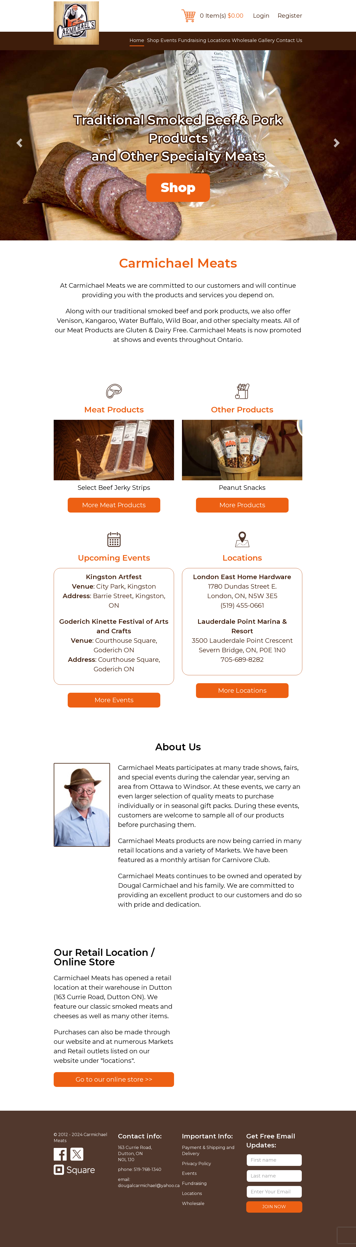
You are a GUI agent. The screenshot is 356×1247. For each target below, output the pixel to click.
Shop (153, 40)
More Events (114, 700)
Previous (20, 143)
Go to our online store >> (114, 1079)
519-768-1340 (147, 1169)
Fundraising (192, 40)
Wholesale (244, 40)
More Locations (242, 690)
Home (137, 40)
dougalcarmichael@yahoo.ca (149, 1185)
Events (169, 40)
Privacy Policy (196, 1163)
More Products (242, 505)
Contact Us (289, 40)
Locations (219, 40)
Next (336, 143)
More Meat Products (114, 505)
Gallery (266, 40)
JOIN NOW (274, 1206)
